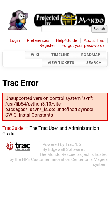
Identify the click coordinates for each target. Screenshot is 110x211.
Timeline (60, 54)
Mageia (101, 159)
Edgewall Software (65, 149)
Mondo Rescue (61, 154)
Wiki (35, 54)
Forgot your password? (83, 45)
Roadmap (91, 54)
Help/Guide (66, 40)
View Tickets (61, 63)
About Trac (94, 40)
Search (93, 63)
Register (47, 45)
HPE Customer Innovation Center (53, 159)
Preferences (38, 40)
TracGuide (12, 128)
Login (15, 40)
